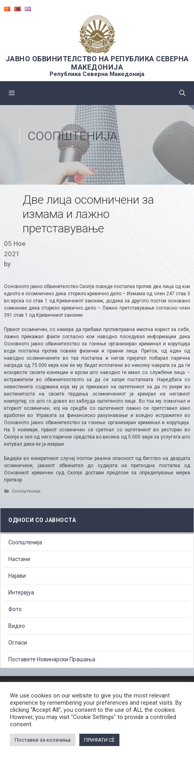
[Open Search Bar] (182, 93)
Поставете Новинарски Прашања (51, 659)
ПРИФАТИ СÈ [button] (99, 740)
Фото (15, 609)
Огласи (17, 642)
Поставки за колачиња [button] (43, 740)
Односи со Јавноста (42, 520)
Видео (16, 626)
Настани (19, 559)
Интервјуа (21, 592)
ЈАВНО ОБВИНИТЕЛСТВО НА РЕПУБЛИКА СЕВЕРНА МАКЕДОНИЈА (97, 63)
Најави (17, 576)
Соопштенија (72, 136)
